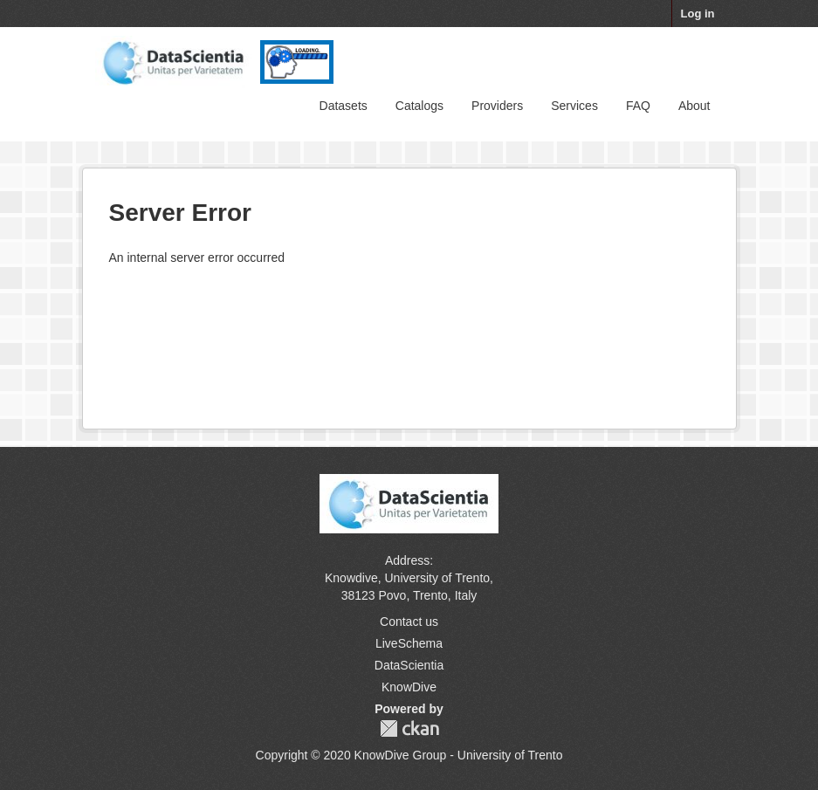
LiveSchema (409, 643)
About (694, 106)
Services (574, 106)
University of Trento (437, 578)
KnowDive (409, 687)
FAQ (638, 106)
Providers (497, 106)
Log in (698, 13)
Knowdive (351, 578)
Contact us (409, 622)
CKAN (409, 728)
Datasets (344, 106)
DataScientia (409, 665)
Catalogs (419, 106)
